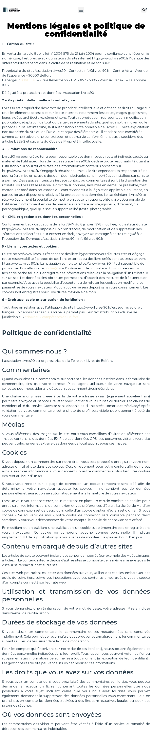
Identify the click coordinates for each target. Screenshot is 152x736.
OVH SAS (29, 80)
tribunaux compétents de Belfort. (52, 317)
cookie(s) (51, 268)
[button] (81, 10)
